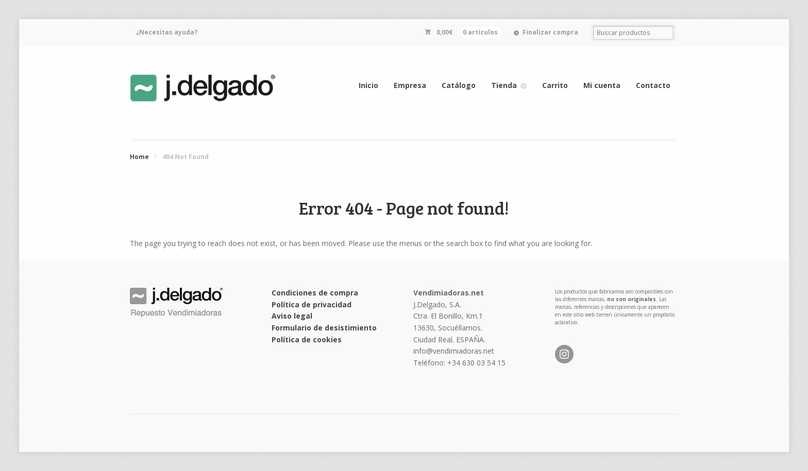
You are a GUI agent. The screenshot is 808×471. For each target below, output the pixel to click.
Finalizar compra (550, 32)
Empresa (410, 85)
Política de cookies (307, 339)
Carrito (555, 85)
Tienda (504, 85)
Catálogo (459, 85)
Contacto (653, 85)
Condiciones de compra (315, 293)
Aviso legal (292, 316)
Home (139, 156)
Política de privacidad (311, 304)
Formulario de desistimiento (324, 328)
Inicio (368, 85)
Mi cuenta (601, 85)
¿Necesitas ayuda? (166, 32)
